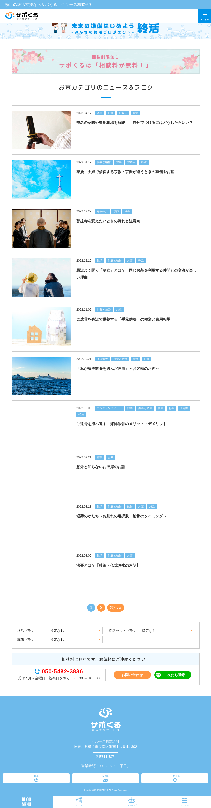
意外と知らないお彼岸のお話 (100, 467)
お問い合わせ (132, 675)
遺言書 (183, 408)
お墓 (110, 112)
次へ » (115, 607)
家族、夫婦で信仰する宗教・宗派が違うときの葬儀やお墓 (125, 172)
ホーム (79, 805)
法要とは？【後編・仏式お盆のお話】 (108, 565)
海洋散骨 (102, 358)
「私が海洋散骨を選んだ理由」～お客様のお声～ (117, 368)
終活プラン (26, 631)
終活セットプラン (122, 631)
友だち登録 (176, 675)
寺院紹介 (102, 211)
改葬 (116, 211)
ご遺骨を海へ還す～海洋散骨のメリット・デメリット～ (123, 424)
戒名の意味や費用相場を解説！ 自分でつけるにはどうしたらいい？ (134, 122)
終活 (135, 112)
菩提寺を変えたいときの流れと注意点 (108, 221)
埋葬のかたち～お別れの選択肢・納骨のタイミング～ (121, 516)
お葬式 (123, 112)
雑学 (99, 112)
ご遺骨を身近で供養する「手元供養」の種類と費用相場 (123, 319)
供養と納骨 (103, 162)
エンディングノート (109, 408)
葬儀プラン (26, 640)
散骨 (135, 358)
